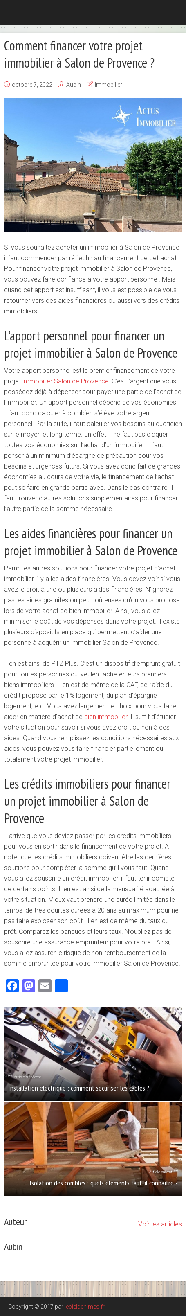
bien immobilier (105, 717)
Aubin (73, 84)
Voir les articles (160, 1224)
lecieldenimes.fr (85, 1306)
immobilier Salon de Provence (65, 381)
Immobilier (108, 84)
